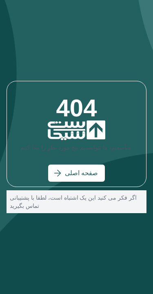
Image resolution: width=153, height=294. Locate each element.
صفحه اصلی (75, 173)
